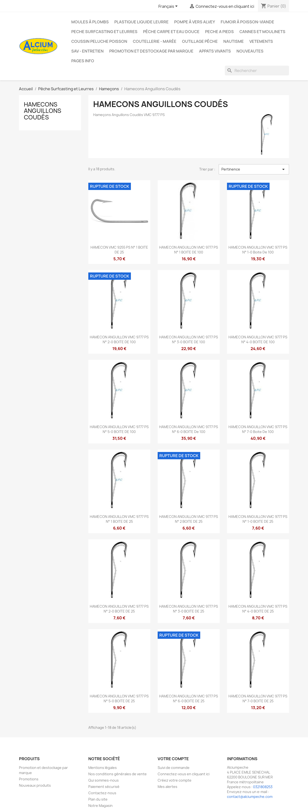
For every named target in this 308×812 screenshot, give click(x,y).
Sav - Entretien (87, 51)
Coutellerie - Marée (154, 41)
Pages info (82, 60)
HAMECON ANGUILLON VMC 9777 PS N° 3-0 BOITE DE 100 (188, 339)
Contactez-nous (102, 793)
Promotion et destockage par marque (151, 51)
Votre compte (173, 758)
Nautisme (233, 41)
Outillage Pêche (200, 41)
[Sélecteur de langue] (168, 6)
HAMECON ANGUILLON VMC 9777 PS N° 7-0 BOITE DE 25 (257, 698)
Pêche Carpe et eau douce (171, 31)
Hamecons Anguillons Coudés (42, 110)
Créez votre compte (174, 780)
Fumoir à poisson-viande (247, 22)
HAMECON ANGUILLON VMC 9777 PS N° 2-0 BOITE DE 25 (119, 609)
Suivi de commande (174, 767)
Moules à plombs (90, 22)
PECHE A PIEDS (219, 31)
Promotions (28, 779)
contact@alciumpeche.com (249, 796)
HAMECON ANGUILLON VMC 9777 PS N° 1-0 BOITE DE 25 (257, 519)
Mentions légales (102, 767)
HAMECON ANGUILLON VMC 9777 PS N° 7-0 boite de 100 (257, 429)
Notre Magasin (100, 805)
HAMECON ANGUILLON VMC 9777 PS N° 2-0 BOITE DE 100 (119, 339)
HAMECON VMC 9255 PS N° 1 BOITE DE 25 (119, 249)
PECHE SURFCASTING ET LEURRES (104, 31)
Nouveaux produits (35, 785)
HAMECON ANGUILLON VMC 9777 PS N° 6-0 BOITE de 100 (188, 429)
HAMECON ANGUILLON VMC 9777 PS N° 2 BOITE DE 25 (188, 519)
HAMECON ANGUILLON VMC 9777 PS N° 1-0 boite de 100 (257, 249)
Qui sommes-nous (103, 780)
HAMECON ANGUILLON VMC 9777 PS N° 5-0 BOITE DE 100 (119, 429)
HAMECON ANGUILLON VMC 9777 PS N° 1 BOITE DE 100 (188, 249)
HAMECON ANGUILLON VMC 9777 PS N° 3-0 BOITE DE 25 (188, 609)
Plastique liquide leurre (141, 22)
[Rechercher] (257, 70)
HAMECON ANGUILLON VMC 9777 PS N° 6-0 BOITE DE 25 (188, 698)
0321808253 (262, 787)
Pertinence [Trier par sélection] (253, 169)
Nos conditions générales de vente (117, 774)
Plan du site (98, 799)
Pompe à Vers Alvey (194, 22)
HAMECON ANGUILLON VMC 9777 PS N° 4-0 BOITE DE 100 (257, 339)
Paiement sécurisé (103, 786)
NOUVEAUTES (249, 51)
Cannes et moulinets (262, 31)
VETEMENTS (261, 41)
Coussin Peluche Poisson (99, 41)
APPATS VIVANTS (215, 51)
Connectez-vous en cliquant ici (183, 774)
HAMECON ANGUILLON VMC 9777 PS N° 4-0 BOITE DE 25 (257, 609)
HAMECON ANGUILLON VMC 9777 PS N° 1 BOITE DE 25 (119, 519)
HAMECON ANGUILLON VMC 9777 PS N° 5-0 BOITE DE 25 (119, 698)
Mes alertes (167, 786)
